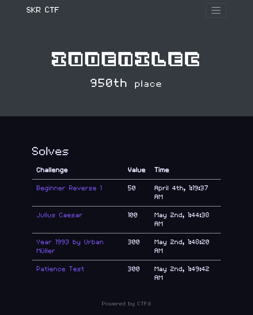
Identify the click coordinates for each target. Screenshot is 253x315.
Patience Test (61, 269)
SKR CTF (43, 10)
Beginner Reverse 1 (69, 188)
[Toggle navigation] (216, 10)
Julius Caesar (60, 215)
